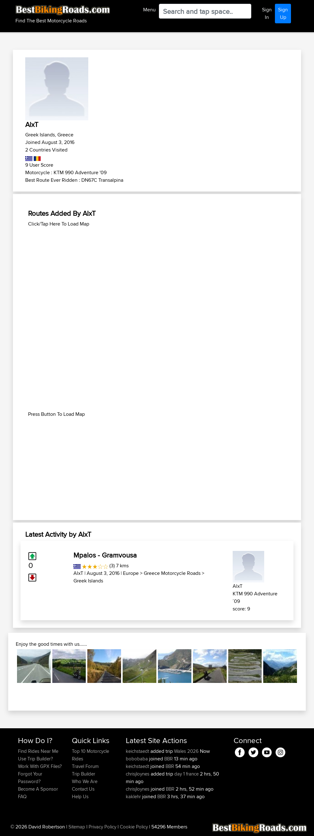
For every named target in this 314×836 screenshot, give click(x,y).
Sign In (267, 13)
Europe (131, 573)
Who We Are (84, 781)
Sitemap (76, 826)
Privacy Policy (102, 826)
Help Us (80, 796)
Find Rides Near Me (38, 751)
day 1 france (186, 773)
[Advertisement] (157, 272)
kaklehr (134, 796)
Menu (149, 9)
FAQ (22, 796)
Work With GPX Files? (40, 766)
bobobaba (137, 758)
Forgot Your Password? (30, 777)
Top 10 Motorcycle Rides (90, 755)
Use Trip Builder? (35, 758)
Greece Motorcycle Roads (172, 573)
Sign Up (283, 13)
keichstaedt (138, 751)
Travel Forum (85, 766)
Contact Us (83, 789)
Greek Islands (88, 580)
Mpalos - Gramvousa (105, 555)
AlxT (78, 573)
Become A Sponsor (38, 789)
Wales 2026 (186, 751)
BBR (168, 758)
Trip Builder (83, 773)
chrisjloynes (138, 773)
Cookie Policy (134, 826)
